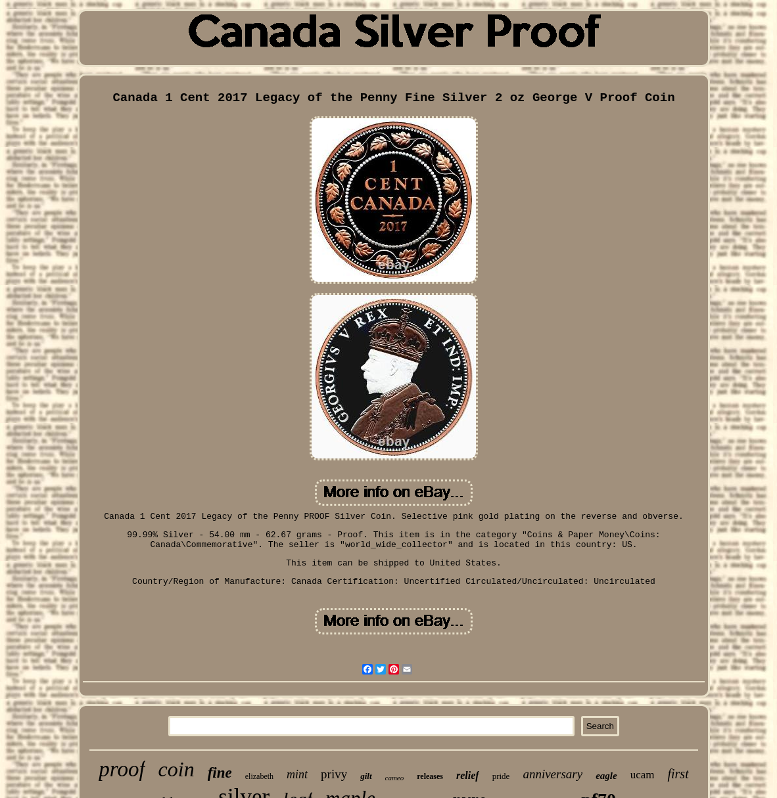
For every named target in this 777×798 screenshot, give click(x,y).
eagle (606, 775)
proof (122, 769)
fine (220, 773)
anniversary (552, 774)
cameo (394, 778)
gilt (365, 776)
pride (501, 776)
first (677, 773)
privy (334, 774)
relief (467, 775)
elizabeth (259, 776)
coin (176, 769)
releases (430, 776)
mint (297, 774)
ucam (642, 774)
